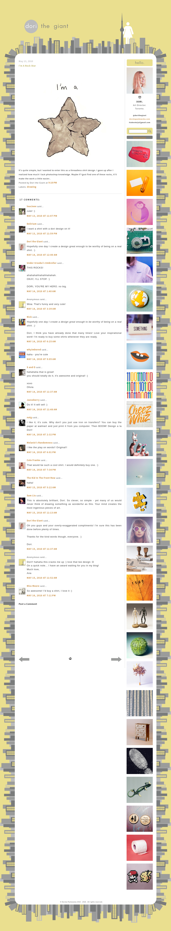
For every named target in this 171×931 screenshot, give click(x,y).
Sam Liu (31, 495)
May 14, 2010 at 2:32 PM (41, 434)
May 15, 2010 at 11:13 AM (42, 512)
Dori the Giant (35, 241)
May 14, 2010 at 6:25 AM (41, 341)
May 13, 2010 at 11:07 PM (42, 215)
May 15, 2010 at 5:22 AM (41, 487)
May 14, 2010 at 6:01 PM (41, 452)
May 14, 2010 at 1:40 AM (41, 291)
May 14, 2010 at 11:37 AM (42, 391)
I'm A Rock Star (27, 66)
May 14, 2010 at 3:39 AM (41, 308)
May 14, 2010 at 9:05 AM (41, 359)
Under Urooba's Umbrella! (42, 263)
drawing (31, 186)
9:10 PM (52, 182)
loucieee (31, 206)
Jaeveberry (33, 399)
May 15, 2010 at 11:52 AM (42, 577)
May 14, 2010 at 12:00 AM (42, 254)
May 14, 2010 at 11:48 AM (42, 409)
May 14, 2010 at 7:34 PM (41, 469)
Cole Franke (33, 460)
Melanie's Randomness (40, 442)
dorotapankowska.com (139, 119)
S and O (31, 367)
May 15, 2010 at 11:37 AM (42, 548)
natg (29, 417)
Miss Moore (33, 585)
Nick (29, 316)
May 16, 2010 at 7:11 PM (41, 595)
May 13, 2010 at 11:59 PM (42, 233)
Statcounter (139, 137)
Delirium (32, 223)
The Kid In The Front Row (41, 477)
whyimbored (34, 349)
